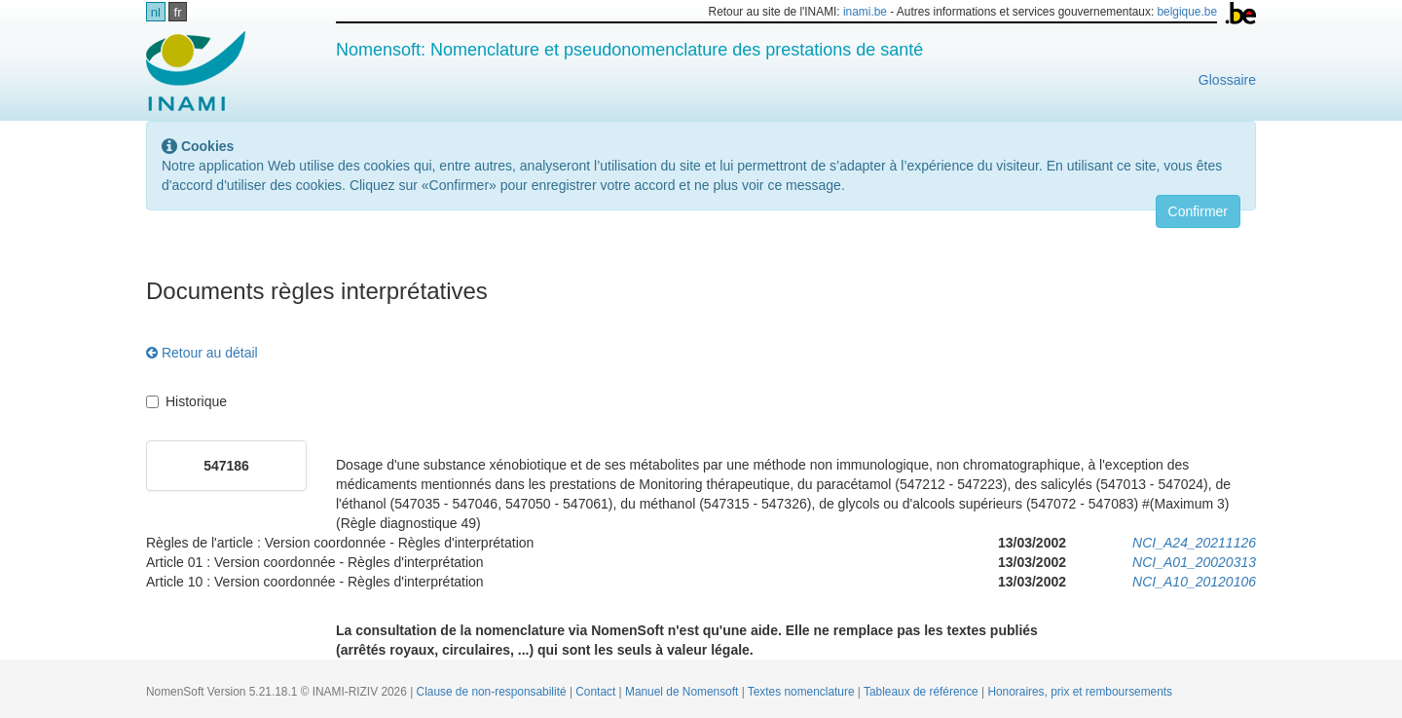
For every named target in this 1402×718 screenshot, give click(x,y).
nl (156, 12)
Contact (596, 692)
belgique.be (1188, 12)
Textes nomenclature (803, 692)
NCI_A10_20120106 (1194, 581)
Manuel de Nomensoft (683, 692)
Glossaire (1227, 80)
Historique (186, 401)
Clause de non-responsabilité (493, 692)
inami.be (865, 12)
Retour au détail (202, 352)
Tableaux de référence (922, 692)
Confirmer (1198, 211)
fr (178, 12)
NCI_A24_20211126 (1194, 542)
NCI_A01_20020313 (1194, 562)
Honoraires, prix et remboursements (1079, 692)
